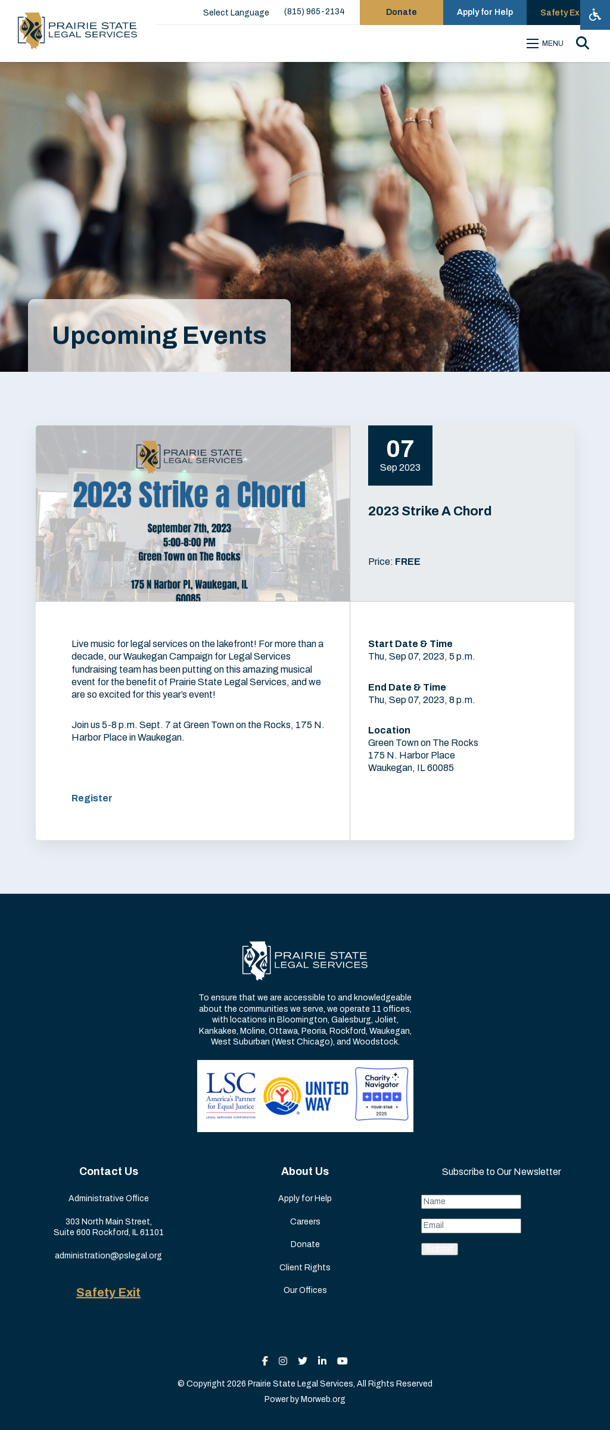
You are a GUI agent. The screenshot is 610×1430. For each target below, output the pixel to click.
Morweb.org (323, 1399)
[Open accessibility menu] (595, 15)
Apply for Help (305, 1198)
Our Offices (305, 1290)
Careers (305, 1221)
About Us (305, 1171)
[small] (265, 1361)
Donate (305, 1244)
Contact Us (108, 1171)
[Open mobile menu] (547, 43)
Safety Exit (108, 1292)
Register (92, 798)
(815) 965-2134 (314, 11)
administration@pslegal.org (108, 1255)
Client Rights (305, 1267)
